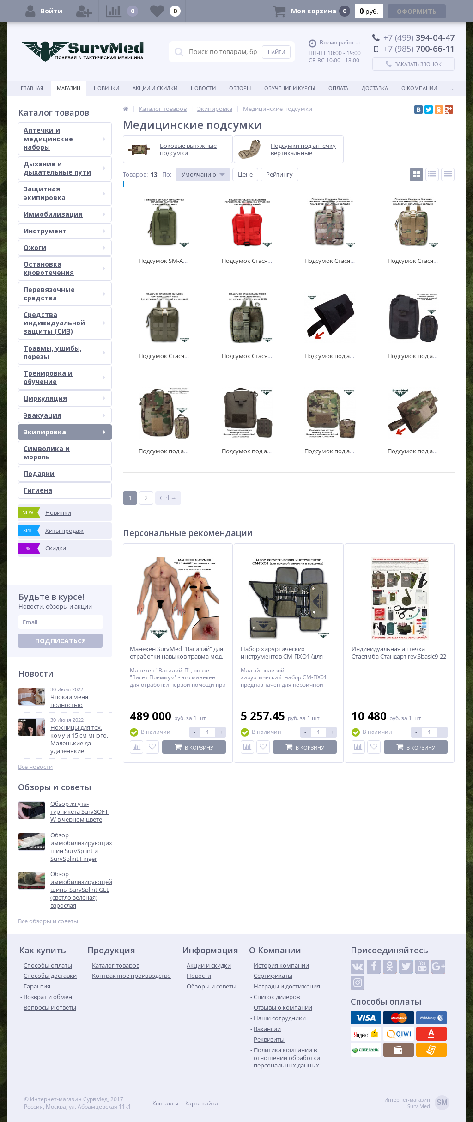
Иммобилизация (64, 214)
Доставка (375, 88)
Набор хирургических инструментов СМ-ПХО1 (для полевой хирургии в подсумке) (285, 657)
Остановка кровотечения (64, 268)
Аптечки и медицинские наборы (64, 138)
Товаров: (135, 174)
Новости (203, 88)
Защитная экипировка (64, 192)
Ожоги (64, 247)
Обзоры (240, 88)
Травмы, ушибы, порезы (64, 352)
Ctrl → (168, 498)
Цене (245, 174)
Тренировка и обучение (64, 377)
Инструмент (64, 230)
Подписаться (60, 640)
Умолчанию (199, 174)
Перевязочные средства (64, 293)
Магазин (68, 88)
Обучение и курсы (289, 88)
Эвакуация (64, 415)
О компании (419, 88)
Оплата (338, 88)
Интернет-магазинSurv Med (416, 1103)
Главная (32, 88)
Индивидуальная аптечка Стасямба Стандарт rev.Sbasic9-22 (399, 653)
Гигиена (38, 490)
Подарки (39, 473)
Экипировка (64, 431)
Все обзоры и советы (48, 921)
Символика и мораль (47, 452)
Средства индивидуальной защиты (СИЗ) (64, 322)
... (452, 88)
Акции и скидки (155, 88)
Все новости (35, 767)
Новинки (106, 88)
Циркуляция (64, 398)
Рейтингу (279, 174)
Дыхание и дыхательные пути (64, 168)
